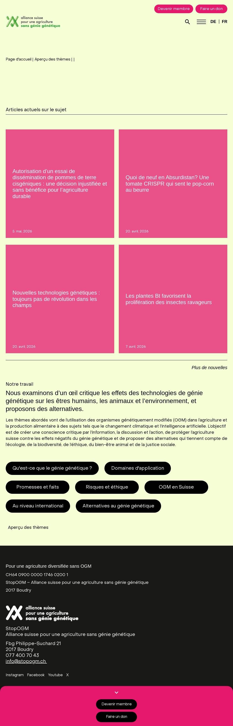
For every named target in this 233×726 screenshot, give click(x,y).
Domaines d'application (137, 468)
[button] (209, 365)
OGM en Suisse (176, 487)
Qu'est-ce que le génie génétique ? (52, 468)
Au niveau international (38, 506)
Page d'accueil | (19, 59)
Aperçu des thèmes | (53, 59)
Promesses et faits (37, 487)
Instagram (15, 675)
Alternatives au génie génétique (118, 506)
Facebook (36, 675)
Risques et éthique (107, 487)
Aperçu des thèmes (28, 528)
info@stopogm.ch (26, 661)
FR (224, 21)
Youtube (55, 675)
